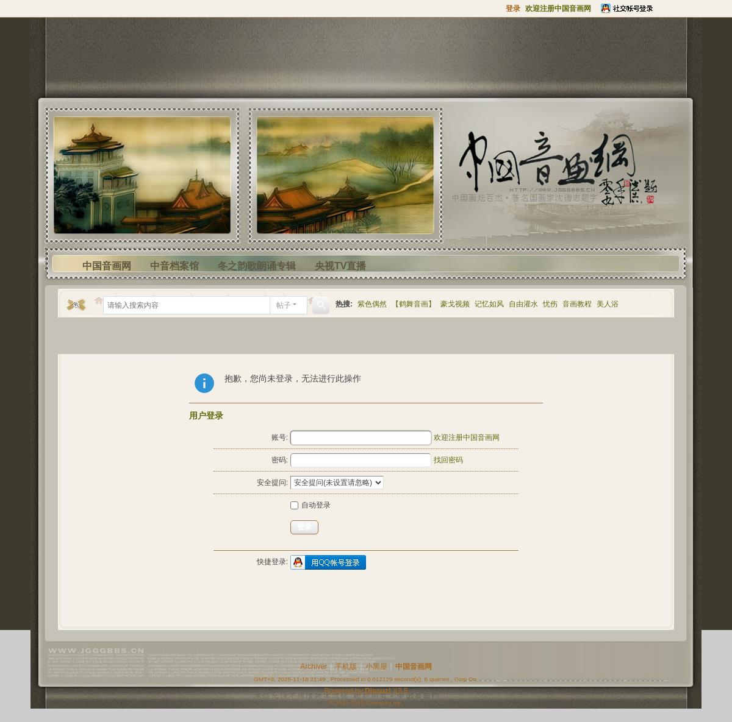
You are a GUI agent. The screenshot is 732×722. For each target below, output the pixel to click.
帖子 (283, 305)
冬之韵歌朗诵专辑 (257, 266)
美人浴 (608, 304)
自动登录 (310, 505)
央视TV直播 (340, 266)
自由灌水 (523, 304)
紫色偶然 (372, 304)
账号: (279, 437)
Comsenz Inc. (384, 702)
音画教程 (577, 304)
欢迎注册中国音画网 (467, 437)
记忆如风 (489, 304)
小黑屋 (376, 666)
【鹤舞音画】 (414, 304)
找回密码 (448, 460)
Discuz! (378, 691)
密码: (279, 460)
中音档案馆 (174, 266)
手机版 (346, 666)
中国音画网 (106, 266)
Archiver (313, 666)
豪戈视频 (455, 304)
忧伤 (550, 304)
